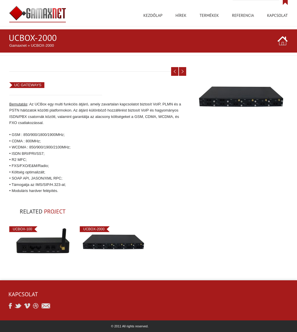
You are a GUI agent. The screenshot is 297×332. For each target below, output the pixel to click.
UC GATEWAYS (27, 85)
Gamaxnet (18, 45)
